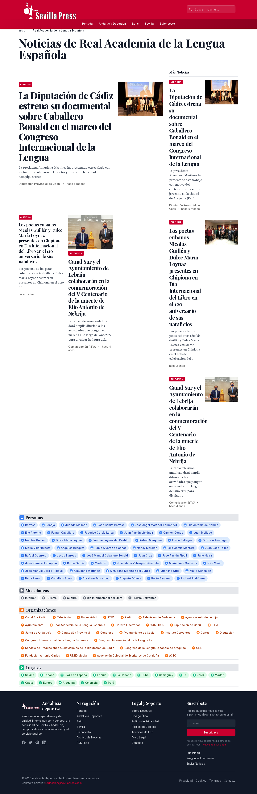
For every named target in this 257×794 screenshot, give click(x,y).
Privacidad (186, 780)
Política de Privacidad (145, 721)
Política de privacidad (214, 744)
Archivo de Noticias (89, 737)
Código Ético (140, 716)
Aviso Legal (139, 737)
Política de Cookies (144, 726)
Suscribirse (211, 732)
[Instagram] (37, 742)
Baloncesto (167, 23)
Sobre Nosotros (142, 710)
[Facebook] (24, 742)
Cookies (201, 780)
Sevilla (149, 23)
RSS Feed (83, 742)
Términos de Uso (142, 732)
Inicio (22, 30)
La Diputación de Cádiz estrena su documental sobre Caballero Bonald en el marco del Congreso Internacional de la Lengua (185, 127)
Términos (215, 780)
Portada (87, 23)
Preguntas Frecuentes (200, 758)
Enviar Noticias (196, 763)
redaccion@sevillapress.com (63, 782)
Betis (135, 23)
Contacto (137, 742)
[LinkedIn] (44, 742)
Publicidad (193, 752)
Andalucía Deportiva (112, 23)
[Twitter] (30, 742)
